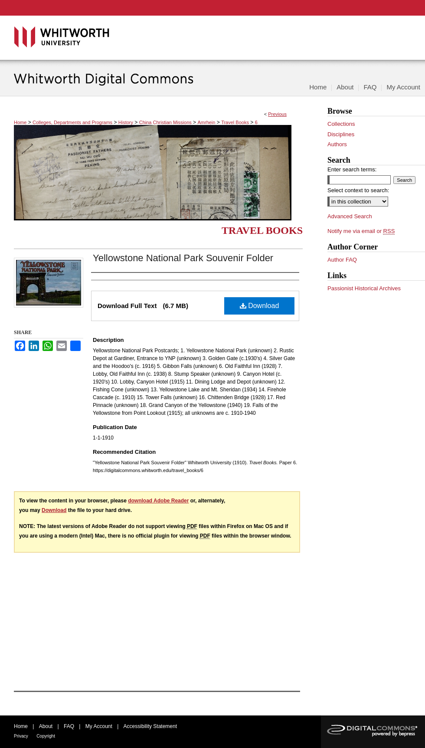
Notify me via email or (361, 231)
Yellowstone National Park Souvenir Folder (183, 258)
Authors (337, 144)
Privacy (21, 736)
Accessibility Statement (150, 726)
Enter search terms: (351, 169)
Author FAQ (342, 259)
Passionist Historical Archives (364, 288)
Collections (341, 124)
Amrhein (206, 122)
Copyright (45, 736)
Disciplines (340, 134)
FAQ (69, 726)
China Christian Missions (165, 122)
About (45, 726)
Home (20, 122)
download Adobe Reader (158, 501)
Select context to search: (358, 190)
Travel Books (235, 122)
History (125, 122)
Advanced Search (349, 216)
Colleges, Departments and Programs (72, 122)
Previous (277, 114)
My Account (98, 726)
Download (259, 305)
